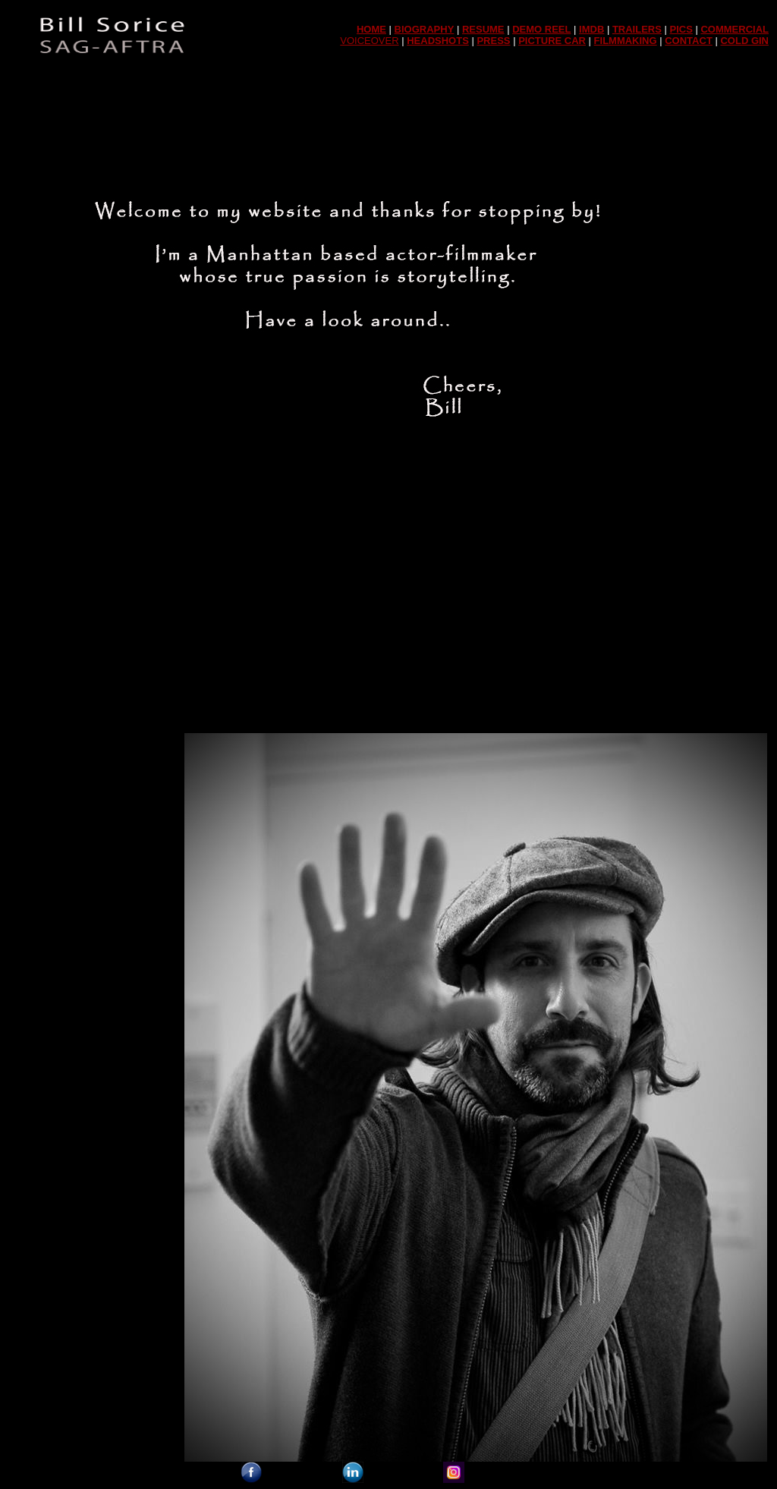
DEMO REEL (541, 29)
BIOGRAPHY (425, 29)
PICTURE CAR (552, 40)
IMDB (591, 29)
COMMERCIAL (734, 29)
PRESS (493, 40)
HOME (371, 29)
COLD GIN (744, 40)
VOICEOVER (369, 40)
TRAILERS (637, 29)
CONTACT (689, 40)
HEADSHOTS (438, 40)
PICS (681, 29)
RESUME (483, 29)
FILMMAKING (625, 40)
